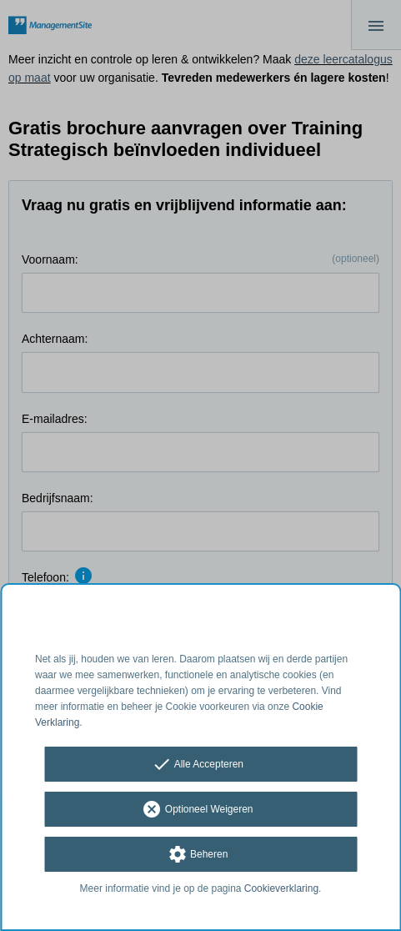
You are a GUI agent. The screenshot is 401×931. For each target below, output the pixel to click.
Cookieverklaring (281, 888)
